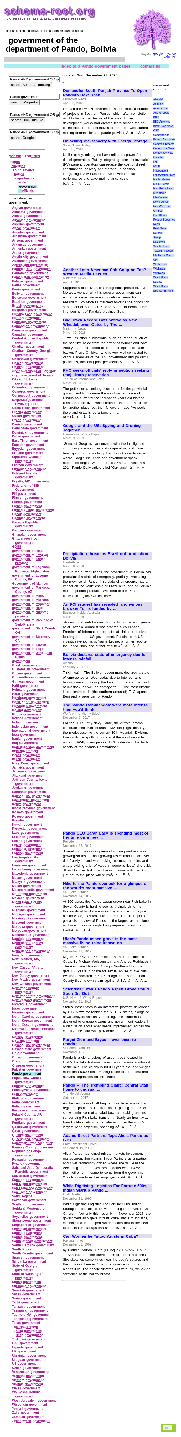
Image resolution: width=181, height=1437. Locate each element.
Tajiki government (25, 1302)
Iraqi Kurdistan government (33, 747)
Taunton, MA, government (31, 1315)
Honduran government (29, 698)
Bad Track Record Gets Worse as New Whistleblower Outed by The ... (100, 322)
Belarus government (27, 281)
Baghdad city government (32, 269)
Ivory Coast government (30, 763)
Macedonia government (30, 873)
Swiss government (26, 1294)
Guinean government (28, 681)
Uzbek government (26, 1368)
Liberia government (27, 841)
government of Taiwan (29, 645)
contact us (150, 66)
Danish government (27, 424)
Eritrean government (27, 465)
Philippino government (29, 1098)
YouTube (169, 57)
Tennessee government (30, 1319)
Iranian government (27, 739)
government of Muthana (30, 600)
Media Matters (161, 179)
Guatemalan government (30, 669)
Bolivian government (28, 293)
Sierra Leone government (31, 1220)
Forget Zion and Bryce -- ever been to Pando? (99, 1042)
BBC (156, 117)
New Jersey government (30, 976)
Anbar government (26, 228)
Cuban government (26, 416)
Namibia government (28, 939)
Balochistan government (30, 277)
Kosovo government (27, 812)
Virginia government (27, 1384)
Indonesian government (30, 726)
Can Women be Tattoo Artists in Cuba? (100, 1236)
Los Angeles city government (25, 859)
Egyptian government (28, 449)
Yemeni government (27, 1409)
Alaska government (27, 216)
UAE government (25, 1343)
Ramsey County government (34, 1147)
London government (27, 853)
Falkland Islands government (24, 475)
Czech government (26, 420)
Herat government (25, 694)
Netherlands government (31, 951)
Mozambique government (31, 935)
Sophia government (27, 1237)
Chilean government (27, 363)
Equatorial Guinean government (27, 459)
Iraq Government (25, 743)
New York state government (33, 996)
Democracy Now (163, 152)
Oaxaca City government (31, 1045)
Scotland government (28, 1204)
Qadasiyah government (29, 1127)
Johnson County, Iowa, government (29, 782)
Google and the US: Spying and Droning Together (102, 428)
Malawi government (27, 878)
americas (18, 166)
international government (31, 730)
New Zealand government (31, 1000)
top (167, 1428)
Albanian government (28, 220)
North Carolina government (33, 1016)
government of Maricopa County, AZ (31, 590)
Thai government (25, 1327)
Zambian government (28, 1417)
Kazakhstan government (30, 800)
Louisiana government (29, 865)
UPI (155, 259)
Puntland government (28, 1123)
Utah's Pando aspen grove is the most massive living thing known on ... (100, 941)
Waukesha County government (26, 1394)
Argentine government (29, 236)
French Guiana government (33, 510)
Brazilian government (28, 302)
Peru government (25, 1094)
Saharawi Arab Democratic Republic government (32, 1170)
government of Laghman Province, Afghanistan (31, 569)
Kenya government (26, 804)
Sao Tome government (29, 1192)
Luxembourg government (31, 869)
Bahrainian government (30, 273)
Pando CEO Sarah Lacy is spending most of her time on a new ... (105, 835)
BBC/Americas (161, 121)
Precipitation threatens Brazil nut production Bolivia (105, 556)
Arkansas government (29, 244)
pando (21, 182)
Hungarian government (29, 706)
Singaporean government (31, 1225)
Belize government (26, 285)
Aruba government (26, 253)
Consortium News (163, 148)
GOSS (16, 547)
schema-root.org (24, 155)
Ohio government (25, 1053)
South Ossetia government (32, 1253)
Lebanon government (28, 837)
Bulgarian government (29, 310)
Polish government (26, 1106)
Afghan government (27, 208)
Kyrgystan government (29, 828)
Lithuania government (28, 849)
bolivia (19, 174)
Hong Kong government (30, 702)
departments (24, 178)
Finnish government (27, 498)
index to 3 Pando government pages (96, 66)
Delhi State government (30, 428)
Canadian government (29, 334)
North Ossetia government (32, 1025)
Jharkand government (28, 775)
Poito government (25, 1102)
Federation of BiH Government (25, 488)
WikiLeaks (159, 268)
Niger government (25, 1008)
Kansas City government (31, 796)
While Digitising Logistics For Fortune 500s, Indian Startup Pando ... (105, 1188)
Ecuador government (28, 445)
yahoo (171, 54)
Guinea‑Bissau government (33, 677)
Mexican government (28, 898)
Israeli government (26, 755)
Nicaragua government (29, 1004)
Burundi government (28, 318)
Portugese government (29, 1110)
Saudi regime (22, 1196)
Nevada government (27, 955)
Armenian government (29, 248)
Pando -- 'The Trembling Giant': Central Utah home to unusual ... (105, 1087)
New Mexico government (31, 979)
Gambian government (28, 518)
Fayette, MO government (31, 481)
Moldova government (28, 927)
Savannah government (29, 1200)
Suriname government (29, 1286)
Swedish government (28, 1290)
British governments (27, 306)
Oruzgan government (28, 1065)
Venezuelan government (30, 1372)
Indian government (26, 722)
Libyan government (27, 845)
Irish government (25, 751)
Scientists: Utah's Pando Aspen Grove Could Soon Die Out (106, 991)
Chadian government (28, 346)
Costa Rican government (31, 408)
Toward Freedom (163, 250)
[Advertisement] (107, 224)
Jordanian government (29, 787)
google (158, 54)
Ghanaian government (29, 534)
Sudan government (26, 1282)
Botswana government (29, 297)
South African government (32, 1241)
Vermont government (28, 1376)
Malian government (26, 886)
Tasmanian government (30, 1310)
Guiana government (27, 673)
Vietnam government (28, 1380)
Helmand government (28, 690)
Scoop (157, 237)
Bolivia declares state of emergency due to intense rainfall (104, 656)
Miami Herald (161, 184)
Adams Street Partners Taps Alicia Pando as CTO (105, 1137)
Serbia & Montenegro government (28, 1211)
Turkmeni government (28, 1339)
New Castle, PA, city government (27, 970)
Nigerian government (28, 1012)
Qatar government (26, 1131)
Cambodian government (30, 326)
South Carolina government (33, 1245)
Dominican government (30, 432)
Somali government (27, 1233)
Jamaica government (28, 767)
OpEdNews (160, 215)
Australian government (29, 261)
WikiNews (159, 273)
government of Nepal (28, 608)
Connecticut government (31, 395)
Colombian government (30, 387)
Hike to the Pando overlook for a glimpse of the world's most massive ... (105, 885)
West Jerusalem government (34, 1400)
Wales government (26, 1388)
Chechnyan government (30, 359)
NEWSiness (160, 197)
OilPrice (157, 210)
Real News (159, 228)
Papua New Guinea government (26, 1080)
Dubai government (26, 436)
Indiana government (27, 718)
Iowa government (25, 735)
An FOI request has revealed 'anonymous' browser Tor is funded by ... (103, 606)
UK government (24, 1351)
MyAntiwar (159, 192)
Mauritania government (29, 894)
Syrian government (26, 1298)
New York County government (25, 990)
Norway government (27, 1037)
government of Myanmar (31, 604)
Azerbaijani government (30, 265)
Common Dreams (163, 143)
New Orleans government (31, 984)
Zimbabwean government (31, 1421)
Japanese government (29, 771)
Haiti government (25, 686)
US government (24, 1363)
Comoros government (28, 391)
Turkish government (27, 1335)
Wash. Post (160, 264)
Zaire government (25, 1412)
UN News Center (163, 255)
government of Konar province (28, 561)
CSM (156, 130)
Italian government (26, 759)
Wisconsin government (29, 1404)
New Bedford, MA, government (26, 961)
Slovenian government (29, 1229)
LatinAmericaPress (164, 175)
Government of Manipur (30, 583)
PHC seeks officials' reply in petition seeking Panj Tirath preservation (106, 372)
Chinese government (28, 367)
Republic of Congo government (26, 1153)
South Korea (21, 1249)
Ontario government (27, 1057)
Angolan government (28, 232)
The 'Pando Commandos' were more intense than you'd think (105, 707)
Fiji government (24, 494)
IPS (155, 161)
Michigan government (28, 914)
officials (28, 191)
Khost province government (33, 808)
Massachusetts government (33, 890)
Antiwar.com (160, 108)
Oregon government (27, 1061)
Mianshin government (28, 910)
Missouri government (28, 922)
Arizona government (27, 240)
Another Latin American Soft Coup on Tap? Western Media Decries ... (104, 272)
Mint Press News (163, 188)
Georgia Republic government (25, 524)
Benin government (26, 289)
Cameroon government (29, 330)
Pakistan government (28, 1069)
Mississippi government (30, 918)
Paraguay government (29, 1086)
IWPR (156, 166)
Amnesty (158, 103)
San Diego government (29, 1184)
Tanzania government (28, 1306)
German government (27, 530)
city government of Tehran (32, 375)
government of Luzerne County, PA (30, 578)
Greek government (26, 665)
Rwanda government (28, 1163)
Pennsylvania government (31, 1090)
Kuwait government (27, 824)
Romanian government (29, 1159)
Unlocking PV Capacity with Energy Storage (105, 141)
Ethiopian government (29, 469)
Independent (160, 170)
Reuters (157, 233)
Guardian (158, 157)
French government (27, 506)
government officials (27, 551)
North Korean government (32, 1020)
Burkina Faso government (32, 314)
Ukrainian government (29, 1355)
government (21, 661)
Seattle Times (161, 246)
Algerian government (28, 224)
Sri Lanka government (29, 1261)
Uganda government (27, 1347)
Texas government (26, 1323)
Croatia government (27, 412)
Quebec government (27, 1135)
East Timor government (30, 440)
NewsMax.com (161, 206)
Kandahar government (29, 792)
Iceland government (27, 710)
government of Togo (27, 649)
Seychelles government (30, 1217)
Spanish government (28, 1257)
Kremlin (18, 820)
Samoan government (28, 1180)
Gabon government (27, 514)
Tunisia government (27, 1331)
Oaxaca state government (31, 1049)
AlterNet (158, 99)
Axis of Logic (161, 112)
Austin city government (30, 257)
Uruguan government (28, 1360)
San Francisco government (32, 1188)
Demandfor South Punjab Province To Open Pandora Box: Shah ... (105, 93)
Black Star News (163, 126)
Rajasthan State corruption (32, 1143)
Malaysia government (28, 882)
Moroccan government (29, 931)
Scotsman (159, 241)
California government (29, 322)
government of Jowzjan (30, 555)
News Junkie (160, 201)
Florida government (27, 502)
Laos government (25, 833)
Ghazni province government (24, 541)
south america (24, 170)
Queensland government (30, 1139)
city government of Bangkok (34, 371)
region (15, 162)
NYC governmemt (25, 1041)
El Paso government (27, 453)
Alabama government (28, 212)
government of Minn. (28, 596)
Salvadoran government (30, 1176)
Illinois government (27, 714)
